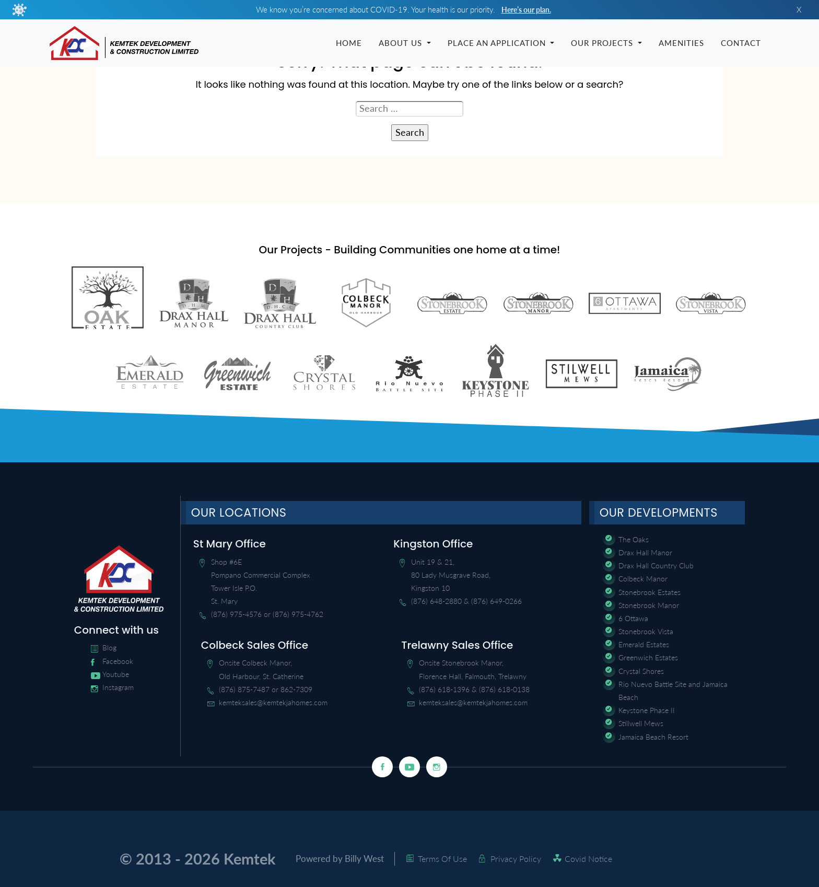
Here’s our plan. (526, 9)
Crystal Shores (641, 672)
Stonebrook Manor (648, 606)
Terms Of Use (448, 860)
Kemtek (250, 860)
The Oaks (633, 540)
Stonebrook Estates (649, 593)
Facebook (117, 662)
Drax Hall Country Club (656, 567)
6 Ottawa (633, 619)
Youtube (115, 675)
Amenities (681, 43)
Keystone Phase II (646, 711)
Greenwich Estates (648, 659)
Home (349, 43)
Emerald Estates (643, 645)
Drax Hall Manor (645, 554)
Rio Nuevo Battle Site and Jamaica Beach (673, 692)
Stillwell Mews (640, 724)
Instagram (118, 688)
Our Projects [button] (603, 43)
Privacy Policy (522, 860)
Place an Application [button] (498, 43)
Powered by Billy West (343, 860)
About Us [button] (402, 43)
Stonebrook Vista (645, 632)
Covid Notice (594, 860)
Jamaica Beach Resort (653, 737)
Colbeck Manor (643, 580)
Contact (741, 43)
